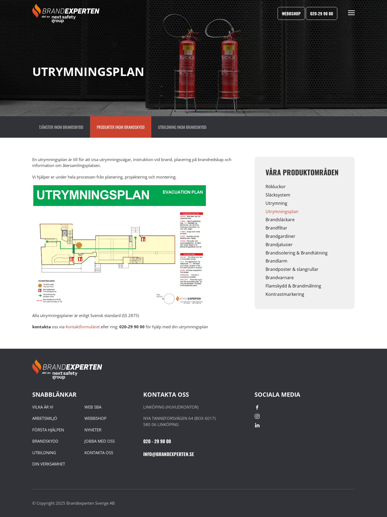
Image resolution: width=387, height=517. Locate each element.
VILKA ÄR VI (42, 407)
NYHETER (92, 429)
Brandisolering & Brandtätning (297, 253)
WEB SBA (92, 407)
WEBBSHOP (95, 418)
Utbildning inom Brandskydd (182, 127)
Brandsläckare (280, 220)
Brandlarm (276, 261)
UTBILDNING (44, 452)
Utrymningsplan (282, 211)
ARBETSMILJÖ (44, 418)
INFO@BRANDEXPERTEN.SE (168, 454)
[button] (351, 13)
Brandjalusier (279, 244)
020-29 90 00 (321, 13)
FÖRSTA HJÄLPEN (48, 429)
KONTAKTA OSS (98, 452)
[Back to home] (65, 13)
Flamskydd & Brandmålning (293, 286)
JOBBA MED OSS (99, 441)
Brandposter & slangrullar (292, 269)
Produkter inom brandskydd (121, 127)
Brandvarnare (280, 278)
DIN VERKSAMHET (48, 464)
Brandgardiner (280, 236)
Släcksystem (278, 195)
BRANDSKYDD (45, 441)
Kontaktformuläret (83, 326)
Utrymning (276, 203)
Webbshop (291, 13)
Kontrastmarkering (285, 294)
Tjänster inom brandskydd (61, 127)
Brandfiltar (276, 228)
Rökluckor (276, 187)
